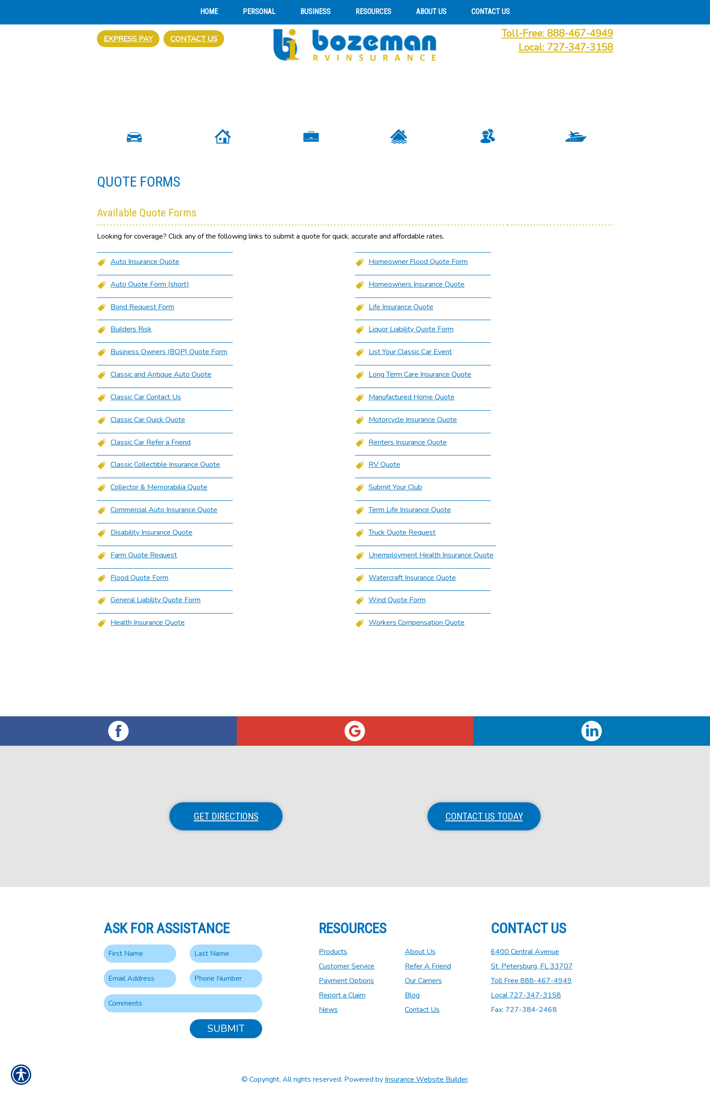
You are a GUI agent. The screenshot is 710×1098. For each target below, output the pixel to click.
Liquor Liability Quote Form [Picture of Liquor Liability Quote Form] (411, 396)
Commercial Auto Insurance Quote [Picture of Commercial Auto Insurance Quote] (163, 577)
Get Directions (226, 816)
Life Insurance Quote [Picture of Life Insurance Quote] (401, 374)
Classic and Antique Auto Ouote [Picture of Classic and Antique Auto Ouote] (160, 441)
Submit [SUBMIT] (226, 1029)
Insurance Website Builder (426, 1079)
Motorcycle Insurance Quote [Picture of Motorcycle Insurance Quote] (413, 487)
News (328, 1010)
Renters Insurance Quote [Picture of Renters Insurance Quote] (408, 509)
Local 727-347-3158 (526, 995)
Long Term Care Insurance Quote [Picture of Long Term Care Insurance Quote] (420, 441)
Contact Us (193, 39)
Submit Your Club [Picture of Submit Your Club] (395, 554)
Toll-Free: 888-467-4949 (557, 33)
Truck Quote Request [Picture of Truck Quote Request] (402, 599)
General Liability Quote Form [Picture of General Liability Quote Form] (155, 667)
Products (333, 952)
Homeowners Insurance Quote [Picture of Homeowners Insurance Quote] (417, 351)
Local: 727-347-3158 (565, 47)
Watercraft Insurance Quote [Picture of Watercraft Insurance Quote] (412, 645)
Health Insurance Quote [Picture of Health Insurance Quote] (147, 690)
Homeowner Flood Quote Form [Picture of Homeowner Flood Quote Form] (418, 329)
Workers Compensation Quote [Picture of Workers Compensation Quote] (417, 690)
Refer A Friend (428, 966)
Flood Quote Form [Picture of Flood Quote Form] (139, 645)
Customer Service (346, 966)
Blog (412, 995)
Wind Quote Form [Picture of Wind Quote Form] (397, 667)
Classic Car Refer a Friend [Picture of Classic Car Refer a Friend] (150, 509)
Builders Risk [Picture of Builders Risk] (131, 396)
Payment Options (346, 981)
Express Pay (128, 39)
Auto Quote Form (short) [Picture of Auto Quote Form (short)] (149, 351)
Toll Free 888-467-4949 (531, 981)
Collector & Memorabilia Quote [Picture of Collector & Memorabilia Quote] (158, 554)
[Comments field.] (183, 1003)
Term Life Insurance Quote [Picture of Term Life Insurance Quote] (410, 577)
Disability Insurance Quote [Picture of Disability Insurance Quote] (151, 599)
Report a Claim (342, 995)
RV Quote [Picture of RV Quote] (384, 532)
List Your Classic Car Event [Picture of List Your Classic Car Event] (410, 419)
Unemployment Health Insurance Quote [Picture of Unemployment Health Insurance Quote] (431, 622)
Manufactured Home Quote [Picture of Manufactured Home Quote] (412, 464)
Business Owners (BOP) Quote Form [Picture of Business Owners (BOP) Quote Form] (168, 419)
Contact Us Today (484, 816)
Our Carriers (423, 981)
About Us (420, 952)
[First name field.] (140, 954)
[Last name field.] (226, 954)
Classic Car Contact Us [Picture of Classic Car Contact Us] (145, 464)
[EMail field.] (140, 978)
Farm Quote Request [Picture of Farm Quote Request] (143, 622)
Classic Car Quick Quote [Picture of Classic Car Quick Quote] (147, 487)
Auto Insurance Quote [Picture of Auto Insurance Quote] (144, 329)
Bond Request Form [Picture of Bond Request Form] (142, 374)
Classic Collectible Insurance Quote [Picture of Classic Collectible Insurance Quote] (165, 532)
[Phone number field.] (226, 978)
